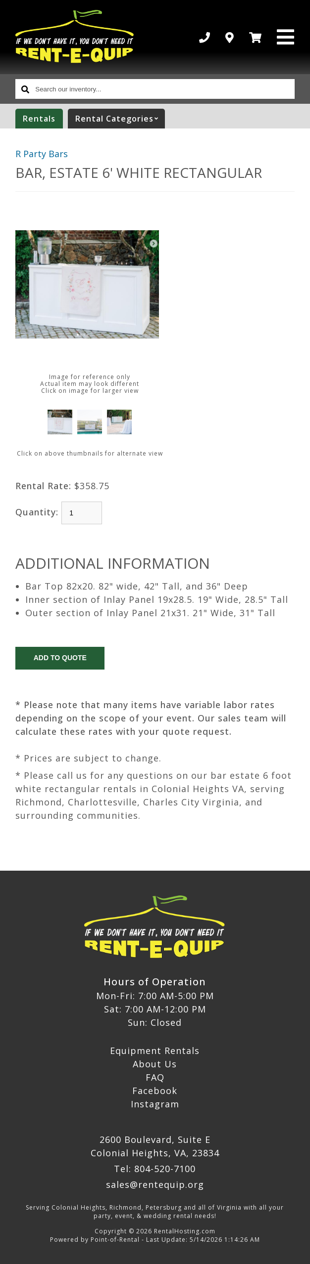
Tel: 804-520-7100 (155, 1169)
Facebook (154, 1090)
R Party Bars (41, 154)
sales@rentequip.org (155, 1184)
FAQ (155, 1077)
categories (120, 118)
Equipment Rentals (155, 1050)
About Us (155, 1064)
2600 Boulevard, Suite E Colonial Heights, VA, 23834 (155, 1146)
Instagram (155, 1104)
